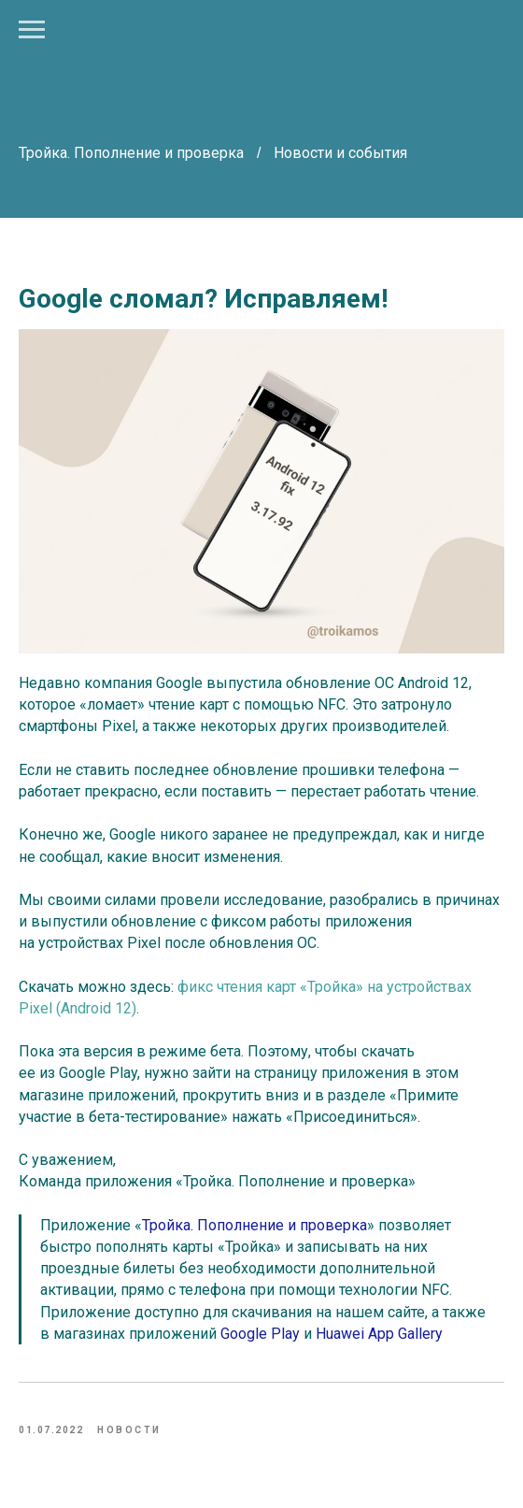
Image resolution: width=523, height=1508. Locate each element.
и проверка (327, 1225)
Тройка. (167, 1225)
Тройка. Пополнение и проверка (133, 153)
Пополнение (240, 1225)
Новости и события (340, 153)
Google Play (260, 1334)
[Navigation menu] (32, 30)
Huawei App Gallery (379, 1334)
